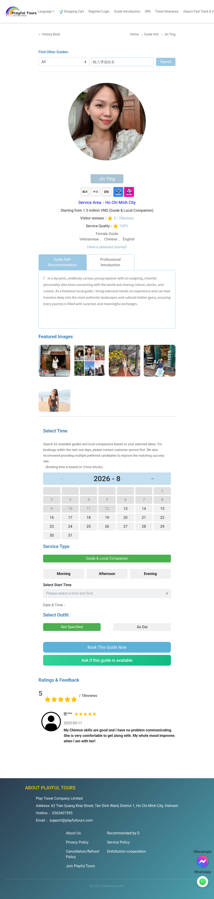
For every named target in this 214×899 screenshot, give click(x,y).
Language (45, 11)
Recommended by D (123, 833)
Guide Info (151, 34)
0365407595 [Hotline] (62, 813)
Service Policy (118, 842)
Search (166, 62)
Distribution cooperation (126, 851)
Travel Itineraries (167, 11)
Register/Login (99, 11)
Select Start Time (57, 585)
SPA (148, 11)
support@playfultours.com (71, 820)
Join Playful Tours (80, 866)
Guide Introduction (127, 11)
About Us (73, 833)
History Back (51, 34)
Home (135, 34)
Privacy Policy (77, 842)
